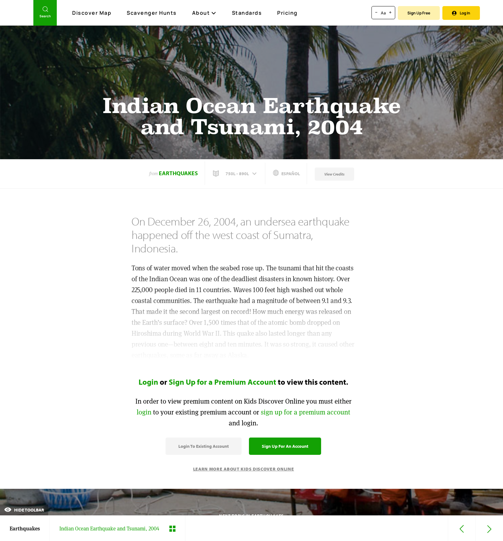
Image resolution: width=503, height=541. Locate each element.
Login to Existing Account (203, 446)
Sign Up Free (418, 13)
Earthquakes (178, 173)
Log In (461, 13)
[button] (235, 173)
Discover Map (92, 13)
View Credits (334, 174)
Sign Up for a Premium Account (222, 382)
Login (148, 382)
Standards (247, 12)
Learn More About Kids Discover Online (243, 469)
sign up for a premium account (305, 412)
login (144, 412)
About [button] (204, 12)
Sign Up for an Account (285, 446)
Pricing (287, 12)
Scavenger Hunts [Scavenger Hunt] (152, 13)
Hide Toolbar (24, 510)
